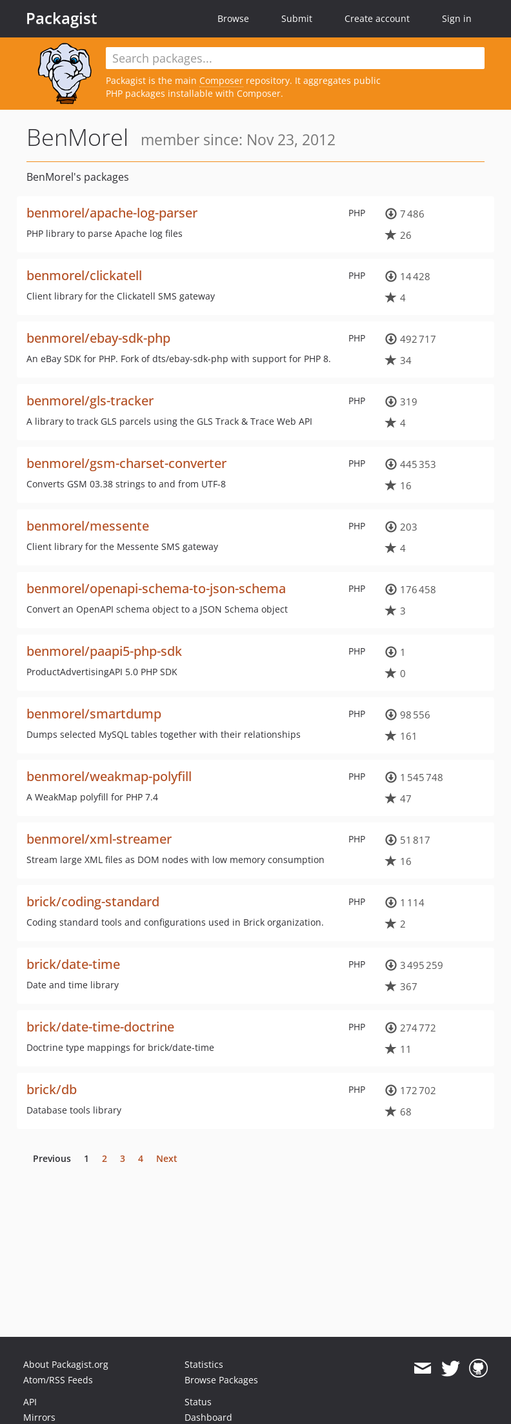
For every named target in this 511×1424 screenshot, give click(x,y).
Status (198, 1402)
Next (166, 1158)
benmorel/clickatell (84, 275)
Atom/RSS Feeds (58, 1380)
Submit (296, 18)
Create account (377, 18)
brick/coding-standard (92, 901)
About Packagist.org (65, 1364)
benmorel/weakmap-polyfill (109, 776)
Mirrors (39, 1417)
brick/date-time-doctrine (100, 1026)
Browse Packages (221, 1380)
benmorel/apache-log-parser (111, 212)
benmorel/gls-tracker (90, 400)
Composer (221, 80)
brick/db (51, 1089)
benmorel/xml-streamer (99, 839)
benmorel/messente (87, 525)
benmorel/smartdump (93, 713)
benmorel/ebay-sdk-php (98, 338)
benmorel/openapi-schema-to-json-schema (156, 588)
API (30, 1402)
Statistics (204, 1364)
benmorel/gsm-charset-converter (126, 463)
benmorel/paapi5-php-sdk (104, 651)
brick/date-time (73, 964)
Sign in (457, 18)
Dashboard (208, 1417)
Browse (233, 18)
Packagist (61, 18)
